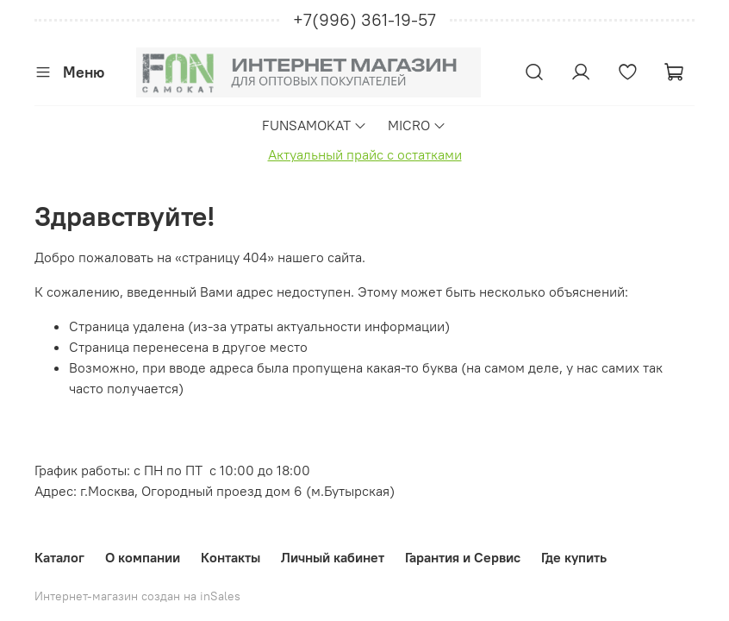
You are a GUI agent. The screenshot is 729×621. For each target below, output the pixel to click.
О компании (142, 557)
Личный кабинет (332, 557)
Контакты (230, 557)
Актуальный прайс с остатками (365, 154)
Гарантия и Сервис (462, 557)
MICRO (417, 125)
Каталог (59, 557)
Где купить (574, 557)
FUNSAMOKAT (314, 125)
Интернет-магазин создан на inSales (137, 596)
